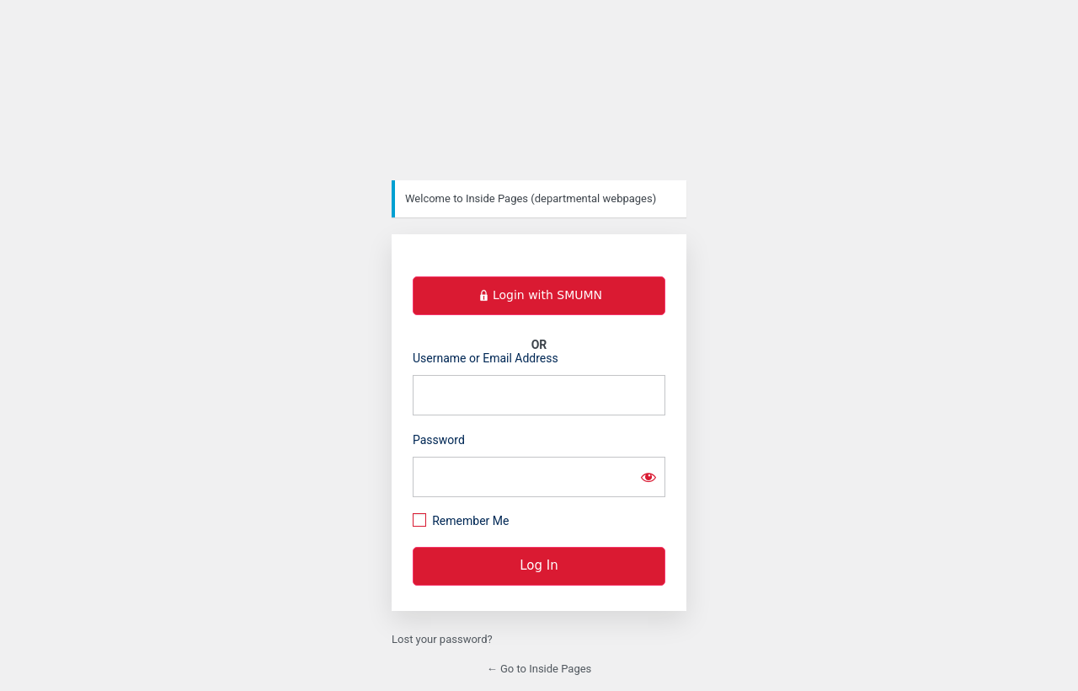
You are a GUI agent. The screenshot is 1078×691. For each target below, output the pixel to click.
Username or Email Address (485, 358)
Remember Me (470, 521)
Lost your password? (442, 639)
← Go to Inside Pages (539, 668)
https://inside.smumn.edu (539, 97)
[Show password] (648, 477)
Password (439, 440)
